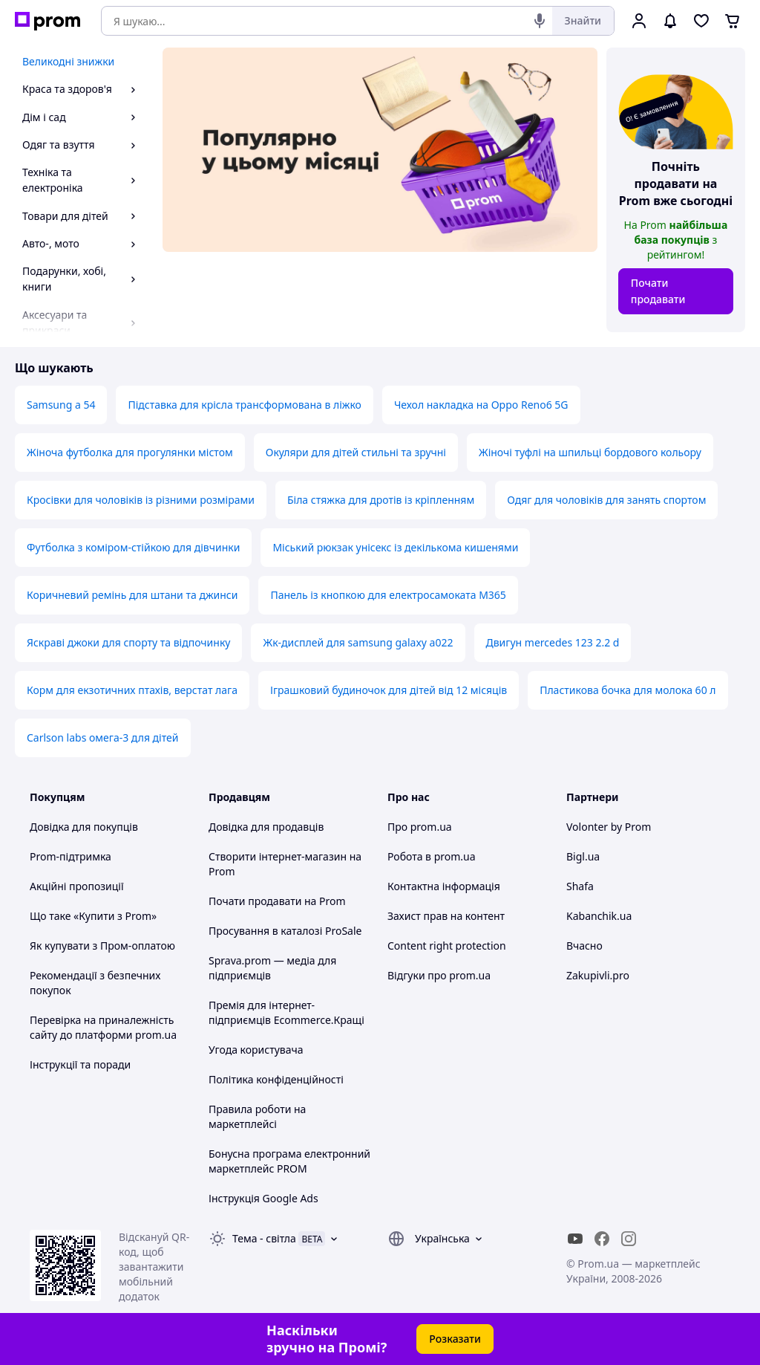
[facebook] (602, 1239)
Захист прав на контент (446, 916)
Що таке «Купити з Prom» (93, 916)
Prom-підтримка (70, 856)
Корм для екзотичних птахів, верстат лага (132, 690)
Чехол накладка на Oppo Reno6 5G (481, 405)
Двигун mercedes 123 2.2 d (553, 642)
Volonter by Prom (608, 827)
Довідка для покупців (84, 827)
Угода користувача (256, 1050)
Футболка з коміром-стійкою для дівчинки (133, 547)
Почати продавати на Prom (277, 901)
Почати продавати (658, 291)
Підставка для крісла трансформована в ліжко (244, 405)
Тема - (264, 1238)
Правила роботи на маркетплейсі (257, 1116)
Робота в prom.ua (431, 856)
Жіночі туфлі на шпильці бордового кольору (590, 452)
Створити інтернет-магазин (278, 856)
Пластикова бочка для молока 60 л (627, 690)
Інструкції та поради (80, 1064)
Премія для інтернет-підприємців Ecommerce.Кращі (286, 1012)
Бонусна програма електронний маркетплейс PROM (289, 1161)
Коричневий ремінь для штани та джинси (132, 595)
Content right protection (446, 945)
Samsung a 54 (61, 405)
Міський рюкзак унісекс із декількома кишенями (395, 547)
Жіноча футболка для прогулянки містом (130, 452)
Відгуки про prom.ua (439, 975)
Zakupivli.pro (597, 975)
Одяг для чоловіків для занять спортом (606, 500)
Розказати (455, 1339)
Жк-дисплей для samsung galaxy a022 (358, 642)
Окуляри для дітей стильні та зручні (356, 452)
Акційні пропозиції (77, 886)
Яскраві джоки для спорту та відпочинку (128, 642)
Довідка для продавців (266, 827)
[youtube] (575, 1239)
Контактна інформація (443, 886)
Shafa (580, 886)
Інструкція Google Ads (263, 1198)
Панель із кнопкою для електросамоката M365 (387, 595)
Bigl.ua (583, 856)
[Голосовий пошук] (539, 21)
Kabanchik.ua (599, 916)
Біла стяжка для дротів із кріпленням (380, 500)
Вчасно (584, 945)
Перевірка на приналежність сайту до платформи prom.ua (103, 1027)
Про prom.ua (419, 827)
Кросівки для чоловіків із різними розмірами (141, 500)
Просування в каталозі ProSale (285, 931)
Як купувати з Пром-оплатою (102, 945)
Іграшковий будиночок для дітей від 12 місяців (388, 690)
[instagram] (629, 1239)
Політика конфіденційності (276, 1079)
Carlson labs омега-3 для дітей (103, 737)
